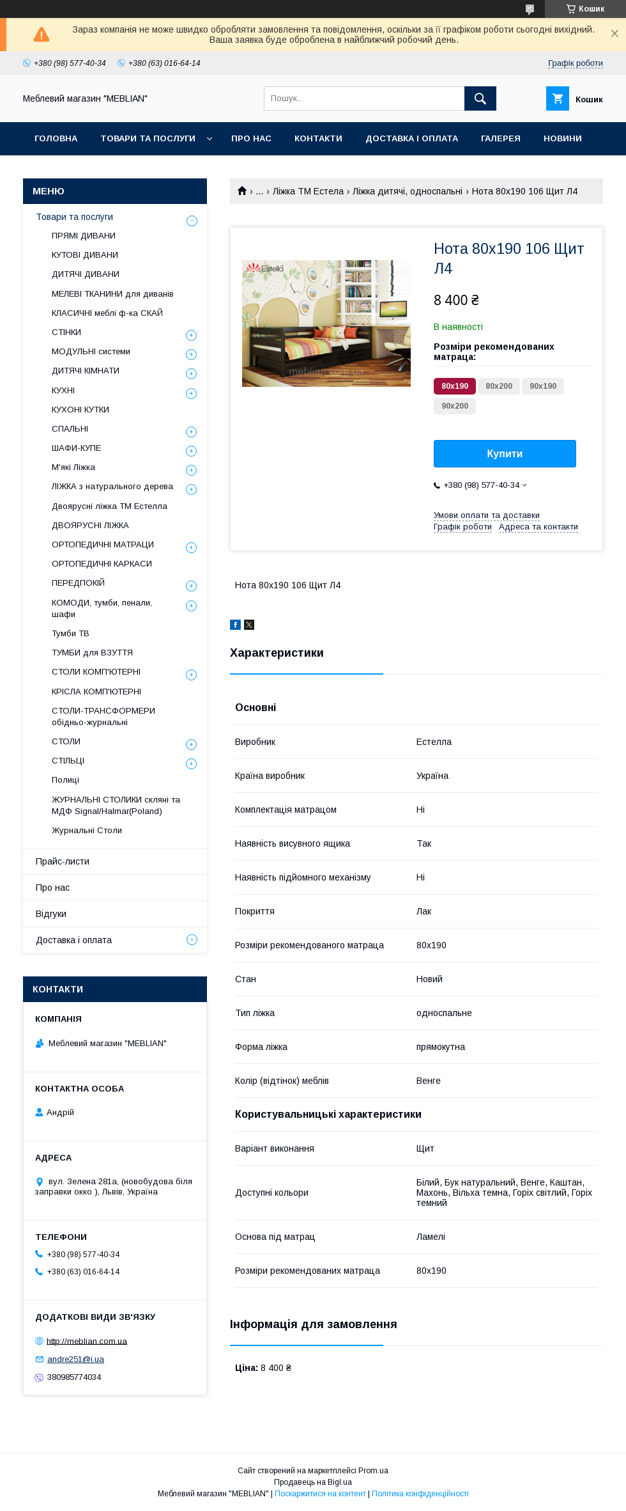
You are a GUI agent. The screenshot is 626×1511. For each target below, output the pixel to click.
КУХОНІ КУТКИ (80, 409)
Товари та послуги (147, 138)
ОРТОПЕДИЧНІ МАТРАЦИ (103, 544)
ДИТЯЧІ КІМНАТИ (85, 370)
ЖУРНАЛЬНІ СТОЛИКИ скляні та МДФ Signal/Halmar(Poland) (116, 805)
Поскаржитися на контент (320, 1493)
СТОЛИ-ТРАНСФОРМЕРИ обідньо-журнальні (103, 716)
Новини (563, 138)
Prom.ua (373, 1470)
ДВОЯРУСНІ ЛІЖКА (90, 525)
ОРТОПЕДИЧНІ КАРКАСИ (102, 563)
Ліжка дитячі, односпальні (407, 191)
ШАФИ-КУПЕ (76, 448)
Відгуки (51, 914)
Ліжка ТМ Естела (308, 191)
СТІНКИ (66, 332)
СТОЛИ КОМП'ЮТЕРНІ (96, 672)
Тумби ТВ (70, 633)
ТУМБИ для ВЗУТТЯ (92, 652)
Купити (505, 453)
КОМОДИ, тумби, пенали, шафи (102, 608)
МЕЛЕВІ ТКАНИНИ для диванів (113, 294)
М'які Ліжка (73, 467)
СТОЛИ (66, 741)
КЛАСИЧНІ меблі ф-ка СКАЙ (107, 313)
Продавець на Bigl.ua (313, 1482)
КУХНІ (63, 390)
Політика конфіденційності (420, 1493)
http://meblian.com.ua (87, 1340)
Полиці (65, 780)
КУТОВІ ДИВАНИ (85, 255)
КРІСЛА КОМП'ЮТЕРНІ (96, 691)
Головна (55, 138)
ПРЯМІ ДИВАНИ (84, 235)
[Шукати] (480, 98)
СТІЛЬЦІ (68, 760)
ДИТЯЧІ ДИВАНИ (85, 274)
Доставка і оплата (411, 138)
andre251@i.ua (75, 1359)
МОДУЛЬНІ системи (91, 351)
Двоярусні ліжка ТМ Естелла (109, 506)
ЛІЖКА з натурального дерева (112, 486)
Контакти (318, 138)
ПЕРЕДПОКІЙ (78, 583)
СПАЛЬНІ (70, 429)
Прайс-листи (62, 861)
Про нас (251, 138)
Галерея (501, 138)
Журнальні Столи (87, 830)
